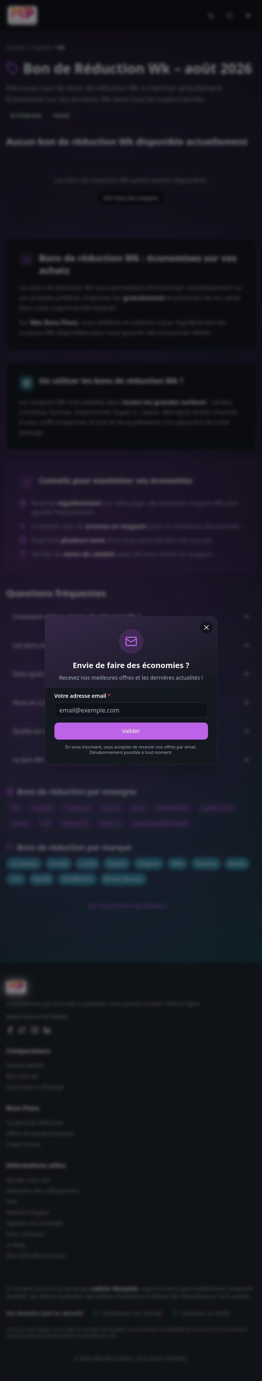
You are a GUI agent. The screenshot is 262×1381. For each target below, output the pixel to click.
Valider (131, 731)
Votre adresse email (82, 695)
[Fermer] (206, 627)
